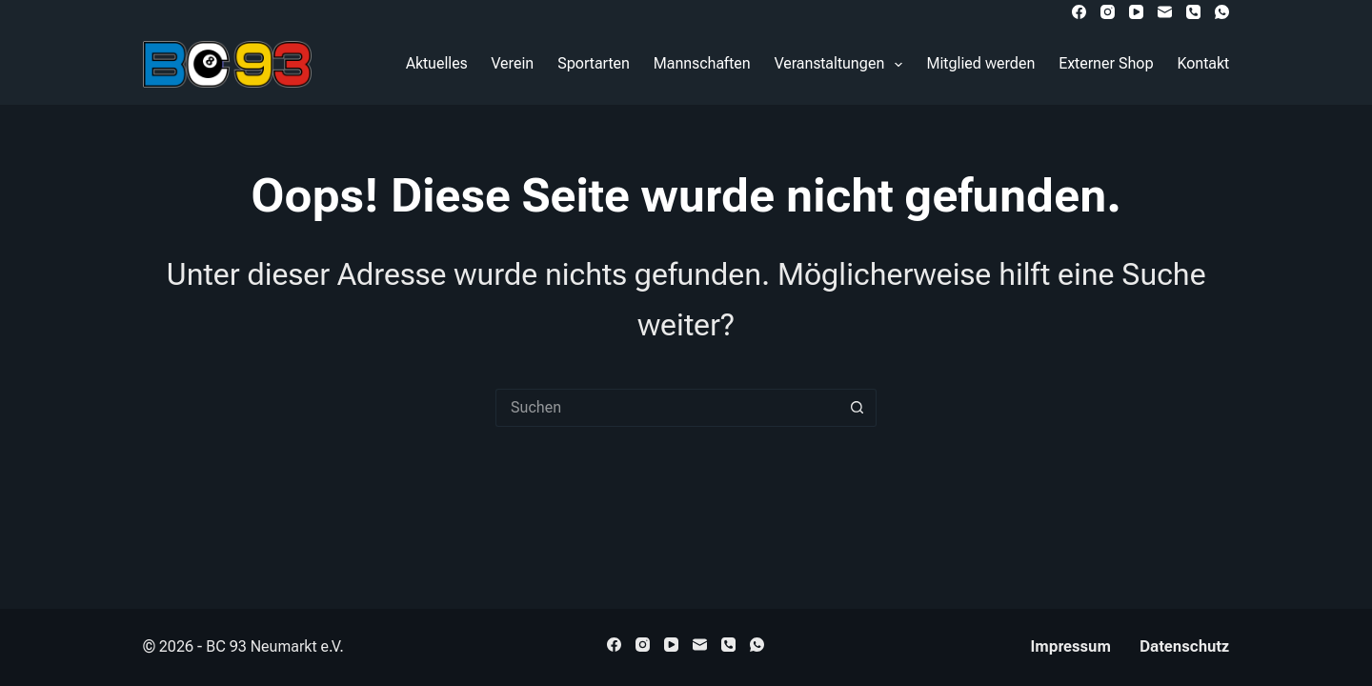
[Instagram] (1107, 12)
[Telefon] (1193, 12)
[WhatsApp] (1222, 12)
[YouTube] (1136, 12)
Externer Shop (1106, 63)
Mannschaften (702, 63)
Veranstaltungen (843, 64)
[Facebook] (1079, 12)
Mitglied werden (980, 63)
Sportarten (593, 63)
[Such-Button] (857, 408)
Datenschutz (1184, 646)
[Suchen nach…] (666, 408)
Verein (513, 63)
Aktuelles (437, 63)
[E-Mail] (1165, 12)
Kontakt (1203, 63)
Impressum (1071, 646)
